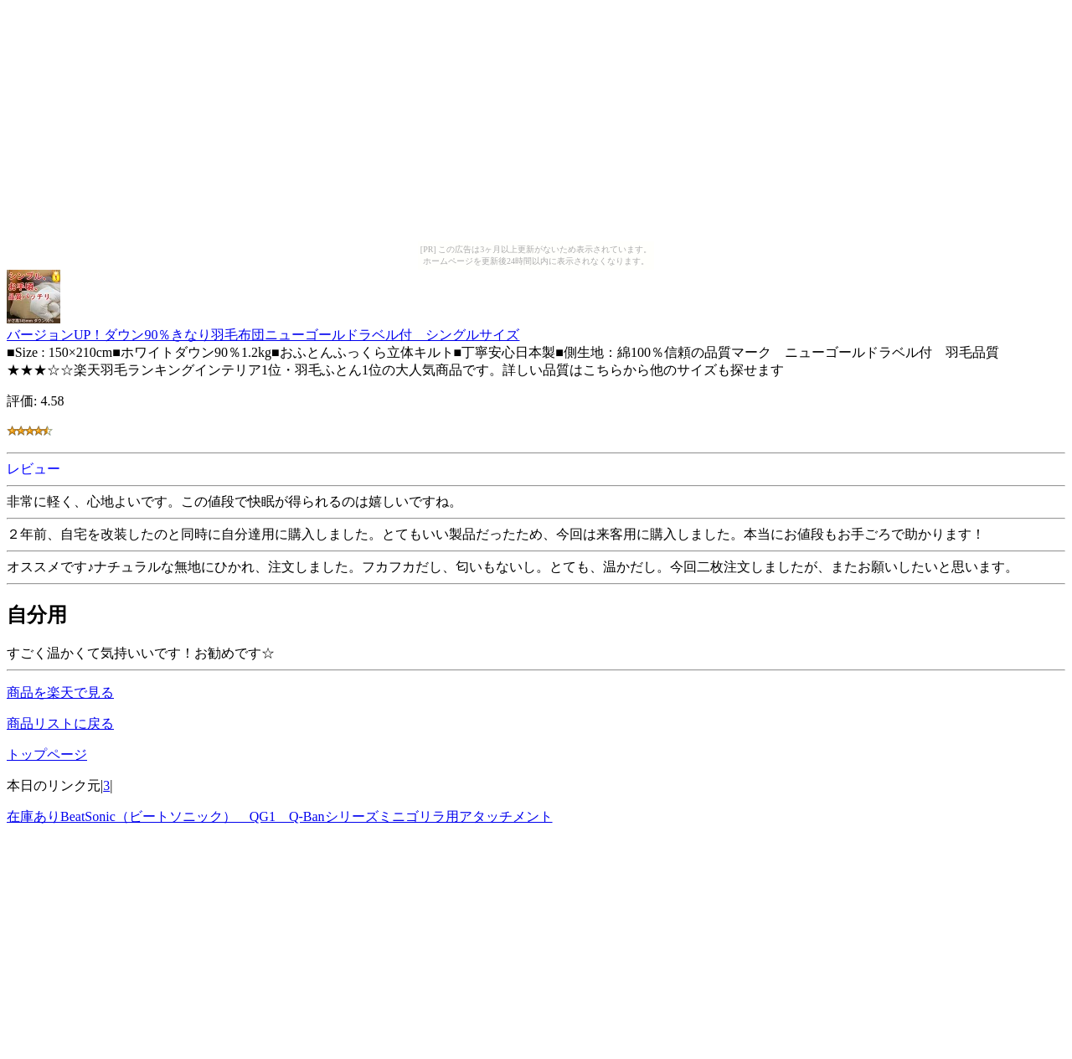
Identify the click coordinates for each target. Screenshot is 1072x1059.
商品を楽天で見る (60, 692)
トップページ (47, 754)
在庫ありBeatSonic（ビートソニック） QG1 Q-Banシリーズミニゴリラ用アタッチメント (280, 816)
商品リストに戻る (60, 723)
